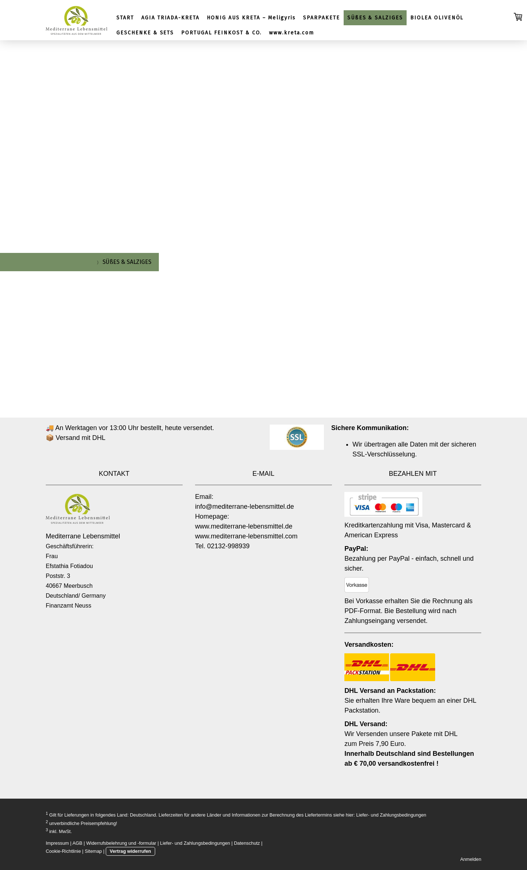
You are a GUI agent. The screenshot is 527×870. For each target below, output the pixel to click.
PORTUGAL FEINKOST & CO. (221, 33)
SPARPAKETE (321, 18)
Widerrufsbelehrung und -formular (121, 843)
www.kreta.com (291, 33)
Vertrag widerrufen (130, 851)
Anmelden (470, 859)
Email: (204, 496)
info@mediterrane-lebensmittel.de (244, 506)
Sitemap (93, 851)
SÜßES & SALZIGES (375, 18)
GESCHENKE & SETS (145, 33)
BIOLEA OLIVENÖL (436, 18)
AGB (77, 843)
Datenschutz (247, 843)
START (125, 18)
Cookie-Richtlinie (63, 851)
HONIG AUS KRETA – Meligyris (251, 18)
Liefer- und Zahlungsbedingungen (391, 815)
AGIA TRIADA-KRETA (170, 18)
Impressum (57, 843)
